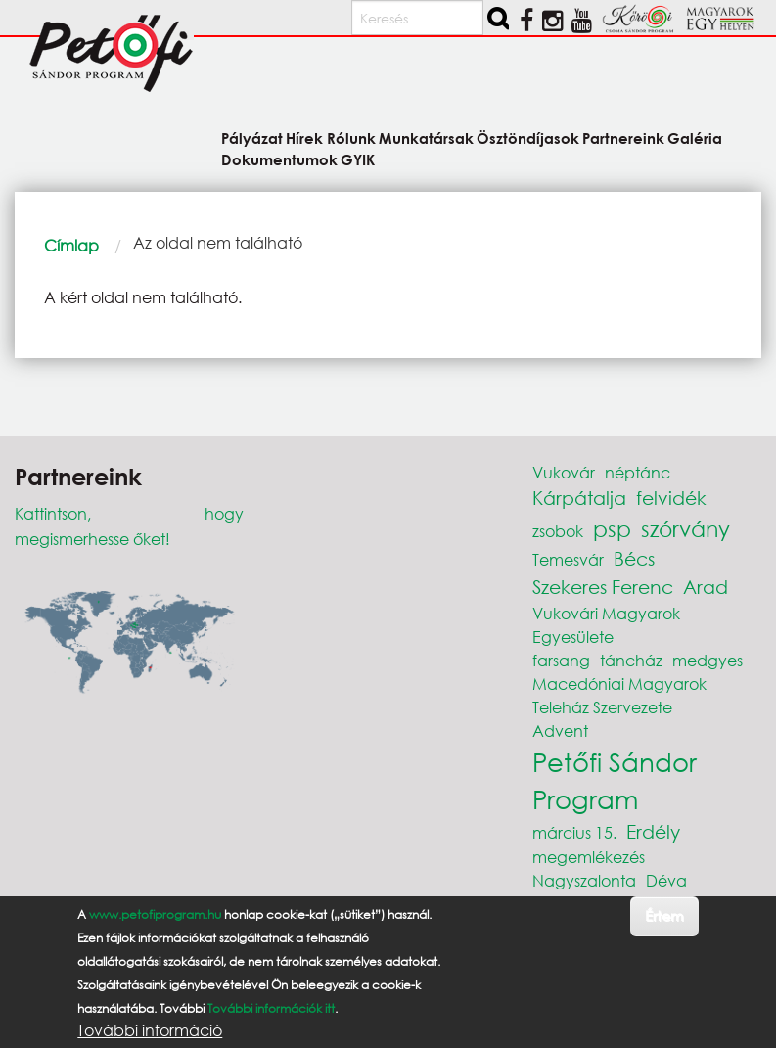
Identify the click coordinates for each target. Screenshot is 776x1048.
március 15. (574, 832)
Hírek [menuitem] (304, 137)
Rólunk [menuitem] (351, 137)
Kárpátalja (579, 497)
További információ (149, 1030)
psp (612, 529)
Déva (666, 880)
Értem (664, 915)
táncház (631, 660)
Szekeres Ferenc (602, 586)
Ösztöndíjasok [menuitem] (528, 137)
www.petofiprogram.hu (155, 914)
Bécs (634, 558)
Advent (560, 730)
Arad (705, 586)
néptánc (637, 472)
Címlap (71, 245)
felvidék (671, 497)
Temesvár (568, 559)
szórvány (685, 529)
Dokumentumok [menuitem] (279, 159)
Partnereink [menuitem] (623, 137)
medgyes (707, 660)
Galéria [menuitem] (694, 137)
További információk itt (271, 1008)
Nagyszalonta (584, 880)
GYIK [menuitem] (358, 159)
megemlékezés (588, 856)
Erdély (653, 831)
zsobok (557, 531)
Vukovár (563, 472)
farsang (561, 660)
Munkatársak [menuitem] (426, 137)
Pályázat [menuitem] (252, 137)
